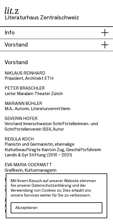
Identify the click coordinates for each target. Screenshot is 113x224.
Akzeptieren (26, 207)
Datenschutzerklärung (51, 185)
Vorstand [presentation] (16, 45)
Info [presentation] (10, 32)
